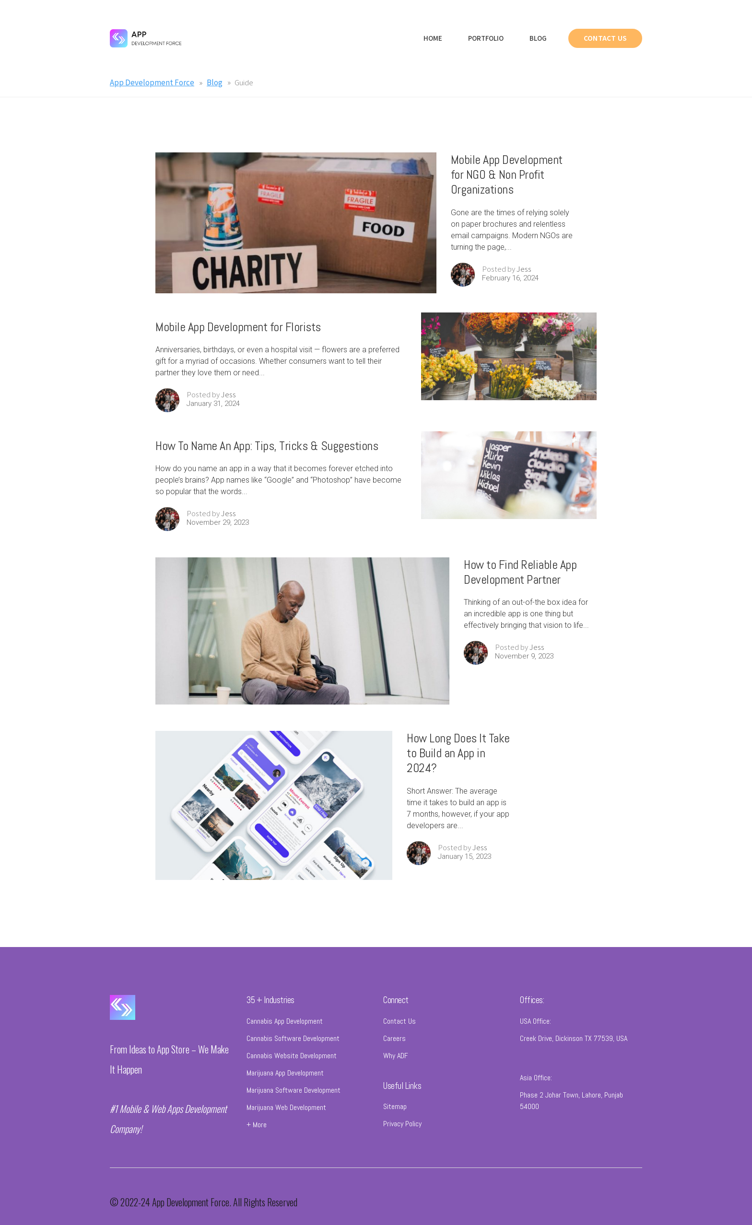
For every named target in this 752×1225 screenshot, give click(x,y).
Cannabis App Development (285, 1029)
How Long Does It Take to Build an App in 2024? (458, 761)
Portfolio (486, 38)
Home (432, 38)
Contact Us (399, 1029)
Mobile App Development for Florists (238, 335)
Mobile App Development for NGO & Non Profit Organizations (507, 183)
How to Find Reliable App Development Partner (520, 580)
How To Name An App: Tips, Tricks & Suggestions (266, 454)
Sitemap (395, 1115)
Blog (538, 38)
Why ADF (395, 1064)
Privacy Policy (402, 1132)
